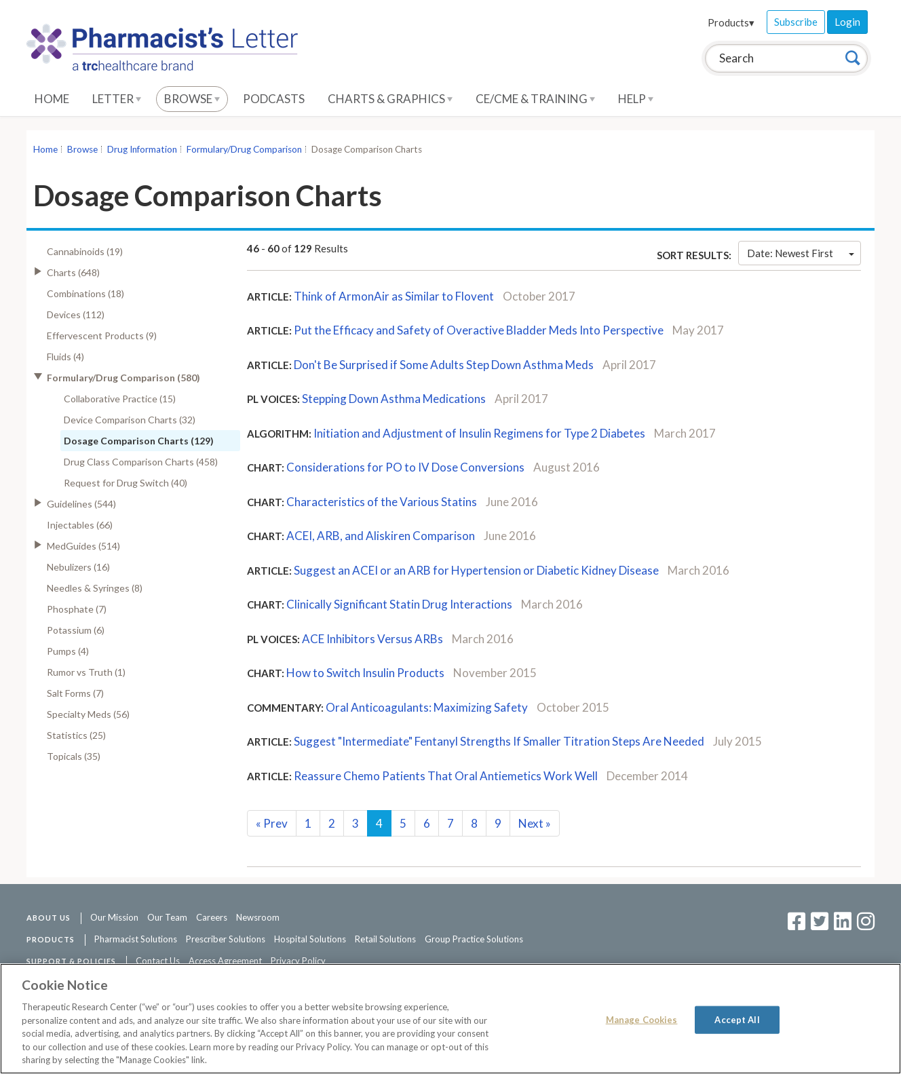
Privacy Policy (298, 960)
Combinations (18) (85, 293)
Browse (192, 99)
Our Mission (114, 917)
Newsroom (258, 917)
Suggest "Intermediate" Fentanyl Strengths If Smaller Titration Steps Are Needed (499, 741)
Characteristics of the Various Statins (381, 502)
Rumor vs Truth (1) (86, 672)
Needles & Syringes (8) (94, 588)
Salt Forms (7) (75, 693)
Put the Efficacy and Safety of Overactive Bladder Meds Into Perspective (480, 330)
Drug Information (142, 149)
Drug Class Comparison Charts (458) (141, 461)
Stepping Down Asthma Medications (394, 398)
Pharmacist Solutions (135, 939)
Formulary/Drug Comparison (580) (123, 377)
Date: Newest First (800, 253)
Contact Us (158, 960)
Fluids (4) (65, 356)
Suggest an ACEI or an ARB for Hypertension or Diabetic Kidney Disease (476, 570)
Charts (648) (73, 272)
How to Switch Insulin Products (365, 673)
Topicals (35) (73, 756)
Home (52, 99)
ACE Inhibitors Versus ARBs (372, 639)
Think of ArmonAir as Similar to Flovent (394, 296)
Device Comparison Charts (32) (129, 419)
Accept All (736, 1019)
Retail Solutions (385, 939)
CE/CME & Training (535, 99)
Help (635, 99)
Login (847, 22)
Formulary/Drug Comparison (244, 149)
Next (534, 823)
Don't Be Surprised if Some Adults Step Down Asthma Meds (445, 365)
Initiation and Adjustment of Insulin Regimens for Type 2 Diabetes (479, 433)
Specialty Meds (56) (88, 714)
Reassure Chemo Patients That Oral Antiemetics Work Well (446, 776)
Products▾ (731, 22)
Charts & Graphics (390, 99)
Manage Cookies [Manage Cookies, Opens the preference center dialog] (642, 1019)
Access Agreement (225, 960)
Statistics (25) (76, 735)
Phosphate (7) (77, 609)
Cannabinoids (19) (85, 251)
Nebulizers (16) (78, 567)
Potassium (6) (75, 630)
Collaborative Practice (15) (120, 398)
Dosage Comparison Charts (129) (139, 440)
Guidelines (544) (81, 504)
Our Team (167, 917)
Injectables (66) (80, 525)
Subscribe (796, 22)
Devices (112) (75, 314)
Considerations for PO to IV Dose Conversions (405, 467)
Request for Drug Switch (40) (125, 482)
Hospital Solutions (310, 939)
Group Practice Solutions (474, 939)
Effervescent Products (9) (102, 335)
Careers (211, 917)
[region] (450, 1018)
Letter (116, 99)
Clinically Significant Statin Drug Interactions (399, 604)
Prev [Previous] (272, 823)
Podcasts (274, 99)
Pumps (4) (68, 651)
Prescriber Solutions (225, 939)
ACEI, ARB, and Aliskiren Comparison (380, 536)
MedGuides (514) (83, 546)
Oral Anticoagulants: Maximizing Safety (427, 707)
